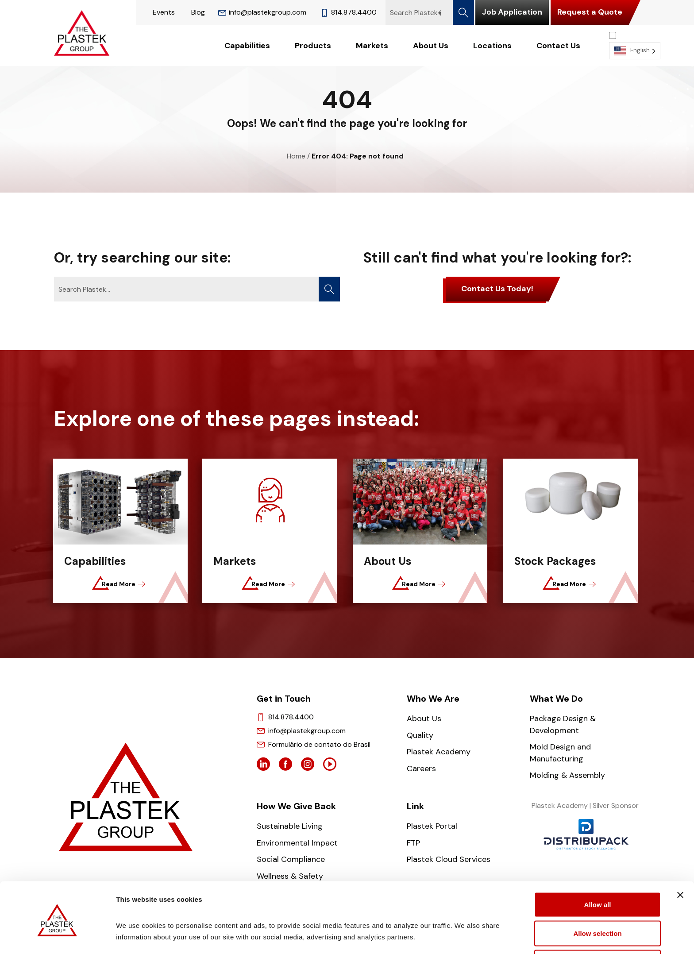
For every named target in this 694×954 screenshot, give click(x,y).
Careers (421, 768)
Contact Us (558, 45)
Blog (198, 12)
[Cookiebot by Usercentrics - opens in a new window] (57, 936)
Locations (492, 45)
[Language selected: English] (634, 45)
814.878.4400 (348, 12)
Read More (120, 583)
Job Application (512, 12)
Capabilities (247, 45)
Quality (420, 735)
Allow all (597, 872)
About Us (430, 45)
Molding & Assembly (567, 775)
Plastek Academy (438, 751)
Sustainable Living (290, 826)
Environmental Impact (297, 843)
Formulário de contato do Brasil (319, 745)
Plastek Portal (432, 826)
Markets (372, 45)
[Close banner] (680, 863)
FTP (413, 843)
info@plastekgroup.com (262, 12)
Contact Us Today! (497, 288)
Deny (598, 930)
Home (296, 156)
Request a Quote (589, 12)
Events (164, 12)
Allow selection (597, 901)
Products (313, 45)
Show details (464, 934)
